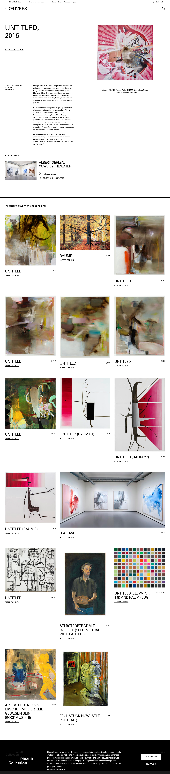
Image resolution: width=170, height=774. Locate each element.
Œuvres (18, 8)
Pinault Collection (15, 2)
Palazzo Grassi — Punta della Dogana (64, 2)
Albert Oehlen (14, 49)
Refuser (151, 763)
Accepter (151, 756)
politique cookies (54, 766)
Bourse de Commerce (36, 2)
